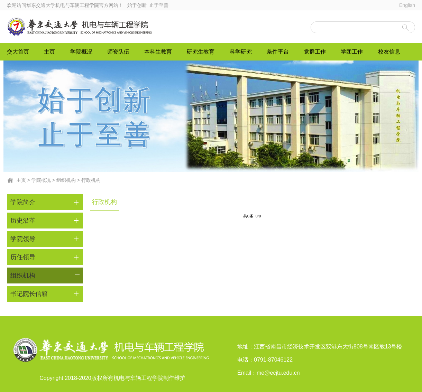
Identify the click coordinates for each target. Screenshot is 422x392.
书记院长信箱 (29, 293)
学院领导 (22, 238)
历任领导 (22, 257)
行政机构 (91, 180)
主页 (49, 52)
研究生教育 (200, 52)
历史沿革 (22, 220)
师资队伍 (118, 52)
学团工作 (352, 52)
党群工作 (315, 52)
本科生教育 (158, 52)
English (407, 5)
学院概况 (81, 52)
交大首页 (18, 52)
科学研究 (241, 52)
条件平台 (278, 52)
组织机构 (66, 180)
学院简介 (22, 202)
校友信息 (389, 52)
